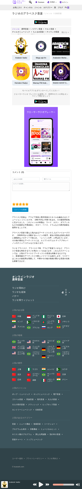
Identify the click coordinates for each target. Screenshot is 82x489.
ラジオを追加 (19, 292)
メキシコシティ (50, 380)
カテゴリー (47, 7)
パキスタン (36, 322)
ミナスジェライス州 (36, 354)
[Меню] (68, 7)
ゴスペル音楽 (17, 399)
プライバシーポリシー (35, 458)
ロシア (50, 328)
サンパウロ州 (21, 342)
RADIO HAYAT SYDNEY (61, 83)
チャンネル (28, 7)
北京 (19, 374)
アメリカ (21, 327)
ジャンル (38, 7)
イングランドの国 (21, 347)
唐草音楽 (25, 29)
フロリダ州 (50, 342)
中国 (19, 316)
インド (20, 321)
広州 (19, 380)
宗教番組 (33, 429)
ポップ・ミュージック (21, 394)
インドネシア (36, 316)
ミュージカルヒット (49, 429)
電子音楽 (56, 394)
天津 (64, 374)
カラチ (65, 369)
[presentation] (29, 196)
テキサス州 (36, 342)
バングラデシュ (50, 322)
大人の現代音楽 (18, 404)
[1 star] (13, 204)
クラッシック (33, 404)
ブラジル (36, 328)
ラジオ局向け (19, 288)
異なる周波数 (40, 434)
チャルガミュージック (21, 32)
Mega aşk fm (41, 58)
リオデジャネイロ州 (65, 354)
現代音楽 (40, 399)
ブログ (60, 7)
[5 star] (26, 204)
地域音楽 (37, 424)
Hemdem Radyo (21, 83)
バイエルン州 (65, 347)
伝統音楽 (39, 410)
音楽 (14, 424)
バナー (15, 296)
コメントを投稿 (20, 210)
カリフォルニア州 (21, 353)
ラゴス (35, 369)
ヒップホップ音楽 (49, 404)
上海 (19, 369)
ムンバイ (50, 369)
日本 (64, 316)
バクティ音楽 (36, 29)
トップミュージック (34, 439)
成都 (34, 380)
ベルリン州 (50, 356)
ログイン (65, 2)
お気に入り (17, 7)
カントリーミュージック (22, 410)
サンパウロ (50, 374)
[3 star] (20, 204)
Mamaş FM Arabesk (41, 83)
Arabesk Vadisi (21, 58)
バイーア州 (65, 342)
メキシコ (65, 321)
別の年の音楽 (55, 434)
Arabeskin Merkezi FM (61, 58)
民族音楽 (30, 399)
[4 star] (23, 204)
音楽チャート (17, 439)
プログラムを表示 (19, 429)
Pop (66, 7)
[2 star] (17, 204)
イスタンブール (36, 374)
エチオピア (65, 327)
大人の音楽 (52, 399)
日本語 (52, 2)
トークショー (49, 424)
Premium (41, 2)
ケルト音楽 (49, 29)
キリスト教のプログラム (22, 434)
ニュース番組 (24, 424)
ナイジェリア (50, 316)
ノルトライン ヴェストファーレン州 (51, 349)
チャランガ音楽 (52, 32)
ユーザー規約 (17, 458)
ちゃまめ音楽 (38, 32)
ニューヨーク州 (36, 347)
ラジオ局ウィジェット (23, 300)
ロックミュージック (42, 394)
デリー (65, 380)
